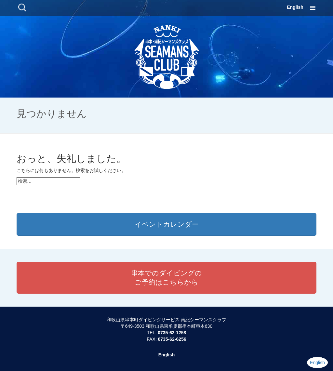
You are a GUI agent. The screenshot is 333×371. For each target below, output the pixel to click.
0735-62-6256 (172, 339)
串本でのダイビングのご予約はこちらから (166, 277)
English (295, 7)
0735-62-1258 (172, 332)
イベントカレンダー (167, 224)
